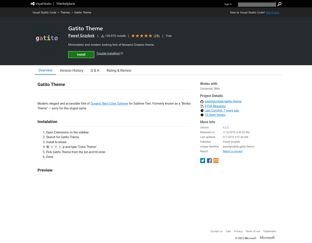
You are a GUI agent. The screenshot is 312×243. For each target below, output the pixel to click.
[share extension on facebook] (209, 162)
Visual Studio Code (44, 12)
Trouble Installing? (110, 53)
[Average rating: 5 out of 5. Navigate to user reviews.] (144, 35)
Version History (71, 70)
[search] (257, 4)
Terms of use (253, 231)
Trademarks (269, 231)
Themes (65, 12)
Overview (45, 70)
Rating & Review (119, 70)
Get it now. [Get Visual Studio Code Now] (273, 12)
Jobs (228, 231)
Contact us (217, 231)
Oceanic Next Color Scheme (109, 103)
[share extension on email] (216, 162)
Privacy (238, 231)
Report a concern (233, 151)
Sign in (228, 4)
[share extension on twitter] (203, 162)
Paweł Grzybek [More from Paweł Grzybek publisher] (81, 35)
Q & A (95, 70)
